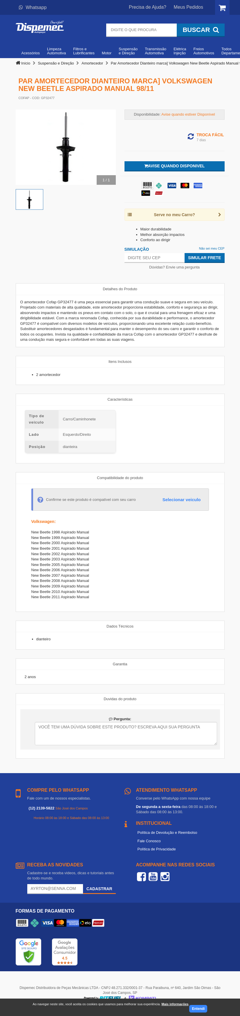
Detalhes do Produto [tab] (120, 289)
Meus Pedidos (188, 7)
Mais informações (174, 1004)
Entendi (198, 1009)
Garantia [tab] (120, 664)
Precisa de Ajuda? (147, 7)
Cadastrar (99, 888)
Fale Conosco (149, 841)
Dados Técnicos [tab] (120, 626)
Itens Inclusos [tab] (120, 361)
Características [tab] (120, 399)
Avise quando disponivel (174, 166)
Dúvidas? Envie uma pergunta (174, 267)
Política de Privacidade (157, 849)
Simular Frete (204, 257)
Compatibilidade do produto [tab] (120, 478)
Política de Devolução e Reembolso (167, 832)
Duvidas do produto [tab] (120, 699)
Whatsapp (33, 7)
